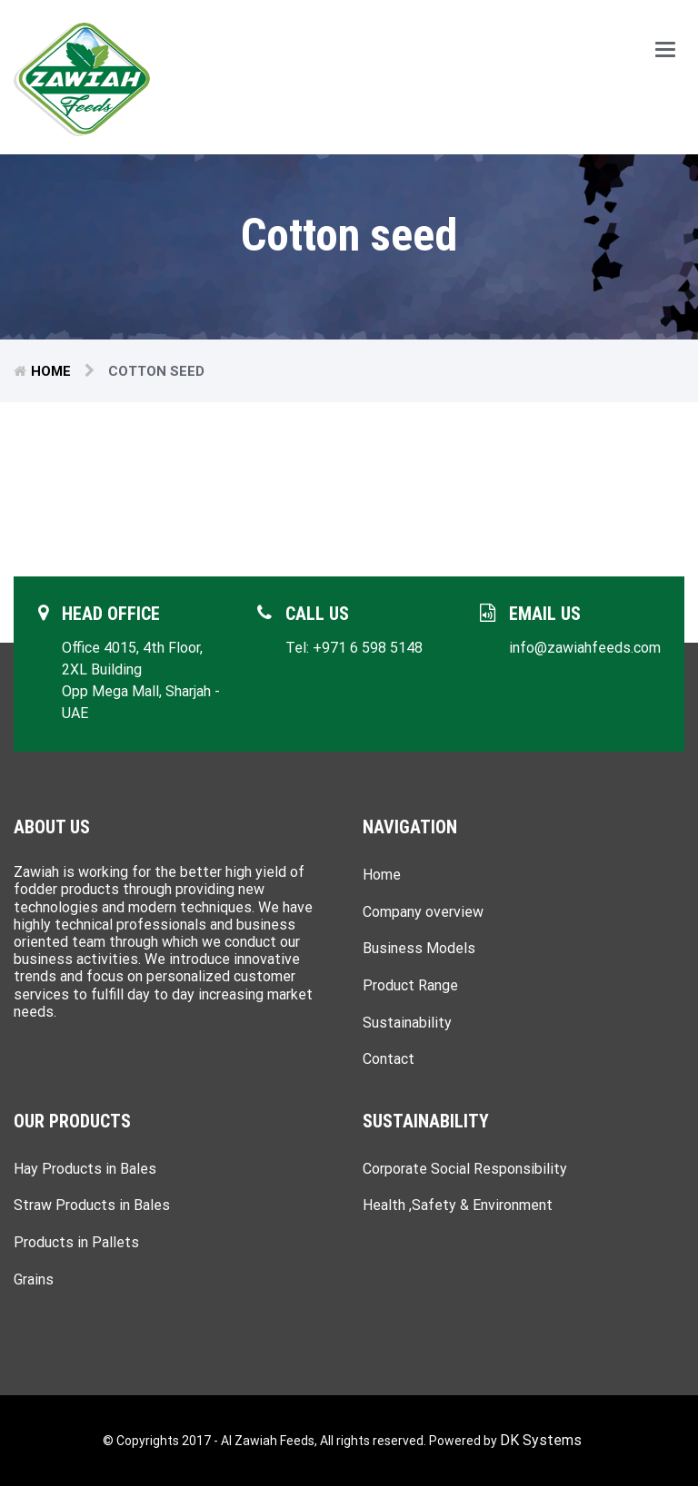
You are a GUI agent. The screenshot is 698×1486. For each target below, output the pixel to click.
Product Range (410, 985)
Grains (34, 1279)
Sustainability (407, 1022)
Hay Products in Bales (85, 1168)
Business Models (419, 948)
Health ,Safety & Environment (458, 1205)
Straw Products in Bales (92, 1205)
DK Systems (541, 1440)
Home (51, 371)
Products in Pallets (76, 1242)
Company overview (423, 911)
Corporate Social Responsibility (465, 1168)
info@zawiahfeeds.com (585, 647)
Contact (388, 1059)
